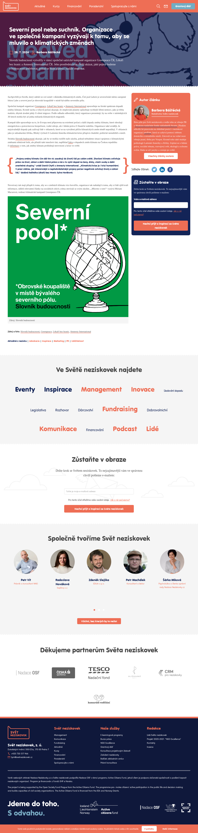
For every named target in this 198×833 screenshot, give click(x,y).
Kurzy (56, 6)
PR (67, 340)
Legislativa (38, 410)
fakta (70, 142)
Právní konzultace (109, 762)
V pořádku (149, 828)
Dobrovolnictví (157, 410)
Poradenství (96, 6)
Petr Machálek (135, 580)
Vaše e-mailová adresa (145, 199)
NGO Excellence (108, 743)
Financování (74, 6)
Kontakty (151, 743)
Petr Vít (26, 580)
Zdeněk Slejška (99, 580)
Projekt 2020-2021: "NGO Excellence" (164, 739)
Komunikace (58, 428)
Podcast (125, 428)
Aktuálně (39, 6)
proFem (147, 132)
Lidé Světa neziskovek (157, 735)
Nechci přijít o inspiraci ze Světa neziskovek (161, 225)
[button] (94, 610)
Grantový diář (183, 6)
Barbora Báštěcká (48, 52)
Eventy (25, 389)
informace (14, 145)
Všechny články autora (161, 156)
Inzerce (150, 747)
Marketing (59, 340)
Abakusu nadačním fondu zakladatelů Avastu (156, 125)
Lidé (152, 428)
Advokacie (34, 340)
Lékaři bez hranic (55, 106)
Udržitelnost (77, 340)
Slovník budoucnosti (25, 138)
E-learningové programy (112, 735)
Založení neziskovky (110, 754)
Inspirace (46, 340)
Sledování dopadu (173, 390)
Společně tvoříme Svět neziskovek (99, 538)
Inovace (143, 389)
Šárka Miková (172, 580)
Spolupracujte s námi (123, 6)
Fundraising (120, 408)
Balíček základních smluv (112, 758)
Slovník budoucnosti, (30, 331)
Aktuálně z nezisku (17, 340)
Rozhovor (62, 410)
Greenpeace (40, 106)
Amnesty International (75, 106)
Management (101, 389)
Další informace (170, 828)
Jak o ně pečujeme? (120, 499)
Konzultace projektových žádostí (115, 750)
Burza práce (106, 739)
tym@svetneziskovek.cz (21, 757)
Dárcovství (85, 410)
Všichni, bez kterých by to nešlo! (99, 621)
